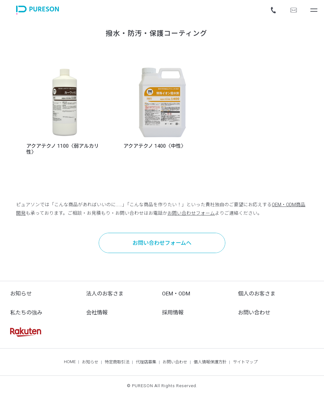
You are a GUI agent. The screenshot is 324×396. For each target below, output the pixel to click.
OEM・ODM (176, 294)
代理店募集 (146, 362)
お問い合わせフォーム (191, 213)
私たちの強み (26, 313)
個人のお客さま (257, 294)
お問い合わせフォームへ (162, 243)
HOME (70, 362)
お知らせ (21, 294)
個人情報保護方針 (210, 362)
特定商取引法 (117, 362)
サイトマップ (245, 362)
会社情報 (97, 313)
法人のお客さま (105, 294)
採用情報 (173, 313)
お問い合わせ (254, 313)
